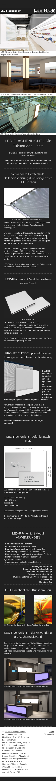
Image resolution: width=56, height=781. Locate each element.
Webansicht (49, 734)
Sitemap (22, 732)
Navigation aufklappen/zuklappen (28, 4)
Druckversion (9, 732)
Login (51, 731)
